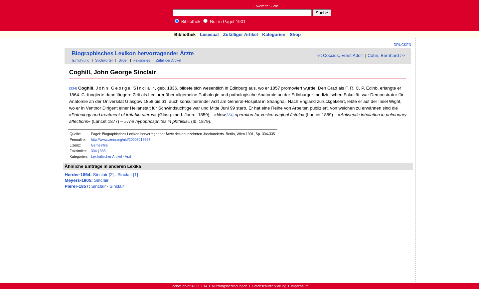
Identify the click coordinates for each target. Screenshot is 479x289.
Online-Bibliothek (31, 15)
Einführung (80, 60)
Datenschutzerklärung (269, 286)
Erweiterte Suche (266, 6)
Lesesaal (209, 34)
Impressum (299, 286)
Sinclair (101, 180)
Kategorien (273, 34)
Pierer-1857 (76, 186)
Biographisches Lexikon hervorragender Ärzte (133, 53)
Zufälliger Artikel (240, 34)
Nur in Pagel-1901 (224, 21)
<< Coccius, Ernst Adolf (340, 55)
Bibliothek (188, 21)
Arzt (128, 156)
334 (94, 151)
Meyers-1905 (78, 180)
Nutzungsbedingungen (229, 286)
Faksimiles (141, 60)
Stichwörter (104, 60)
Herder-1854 (77, 174)
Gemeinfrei (99, 145)
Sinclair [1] (127, 174)
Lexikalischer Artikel (106, 156)
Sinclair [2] (103, 174)
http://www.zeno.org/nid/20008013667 (120, 140)
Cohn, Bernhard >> (386, 55)
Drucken (402, 45)
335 (103, 151)
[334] (73, 88)
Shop (295, 34)
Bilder (122, 60)
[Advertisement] (448, 15)
